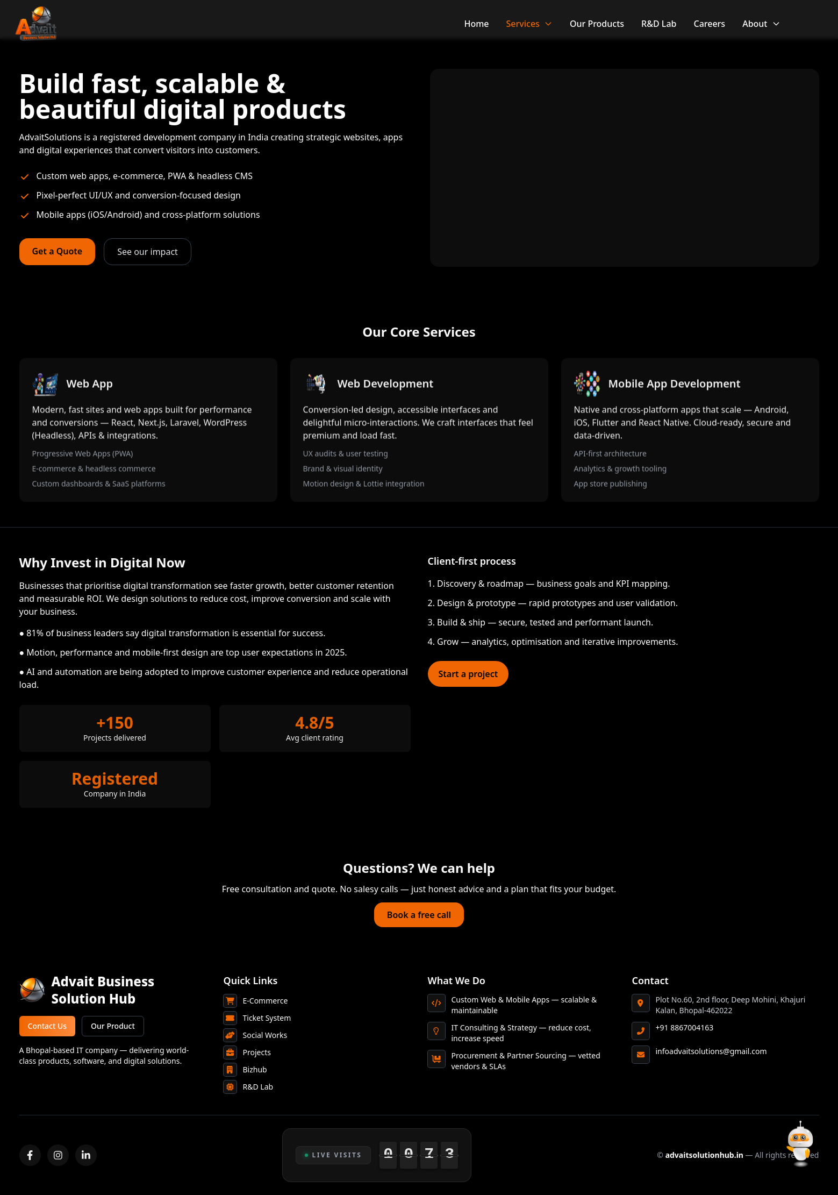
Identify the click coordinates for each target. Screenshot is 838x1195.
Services (529, 24)
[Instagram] (58, 1155)
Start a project (468, 674)
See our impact (147, 252)
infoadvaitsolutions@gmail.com (711, 1051)
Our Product (113, 1026)
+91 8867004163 (685, 1027)
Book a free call (419, 915)
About (761, 24)
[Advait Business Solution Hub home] (112, 990)
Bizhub (255, 1069)
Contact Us (47, 1026)
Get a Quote (57, 251)
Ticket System (267, 1018)
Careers (709, 24)
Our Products (597, 24)
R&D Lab (658, 24)
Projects (257, 1052)
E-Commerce (265, 1000)
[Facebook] (30, 1155)
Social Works (265, 1035)
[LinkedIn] (86, 1155)
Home (476, 24)
